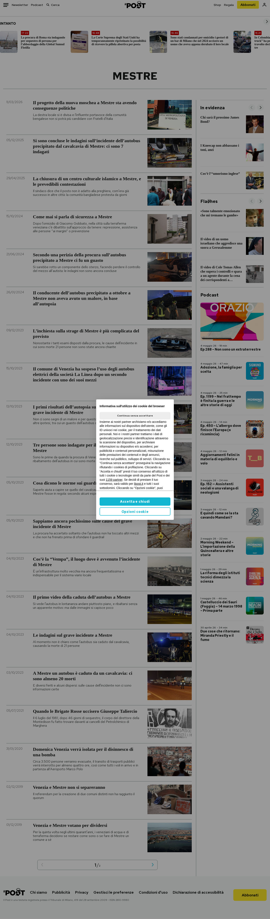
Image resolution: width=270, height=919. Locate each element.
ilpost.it (138, 483)
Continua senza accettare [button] (135, 415)
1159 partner (114, 479)
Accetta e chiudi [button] (135, 501)
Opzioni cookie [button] (135, 511)
